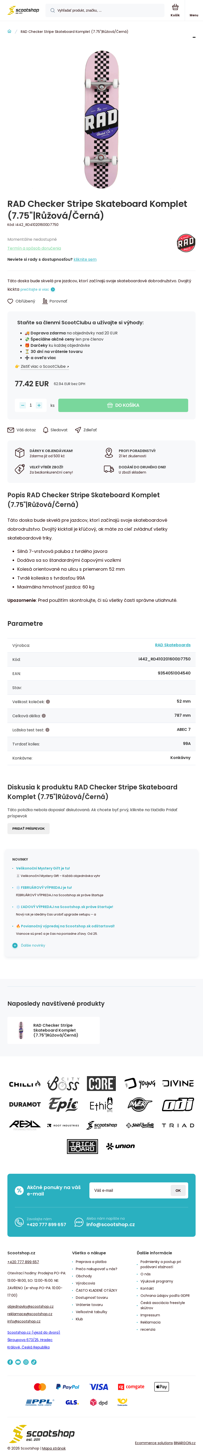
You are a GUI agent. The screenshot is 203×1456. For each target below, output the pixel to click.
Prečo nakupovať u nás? (96, 1268)
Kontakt (147, 1288)
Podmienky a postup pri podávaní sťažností (161, 1264)
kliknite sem (85, 259)
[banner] (23, 11)
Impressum (150, 1315)
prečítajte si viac (34, 289)
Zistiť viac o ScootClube (43, 366)
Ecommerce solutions (154, 1442)
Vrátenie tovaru (89, 1304)
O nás (146, 1274)
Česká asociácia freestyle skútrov (163, 1305)
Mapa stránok (54, 1448)
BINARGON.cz (185, 1442)
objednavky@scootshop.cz (30, 1306)
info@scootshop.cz (110, 1224)
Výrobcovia (85, 1283)
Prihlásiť (178, 1190)
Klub (79, 1319)
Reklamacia (151, 1322)
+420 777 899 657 (46, 1224)
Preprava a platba (91, 1261)
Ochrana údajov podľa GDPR (165, 1295)
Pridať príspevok (28, 828)
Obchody (84, 1276)
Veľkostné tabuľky (91, 1311)
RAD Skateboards (173, 645)
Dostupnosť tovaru (92, 1297)
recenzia (148, 1329)
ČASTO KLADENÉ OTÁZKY (96, 1290)
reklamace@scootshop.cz (29, 1313)
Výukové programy (157, 1281)
